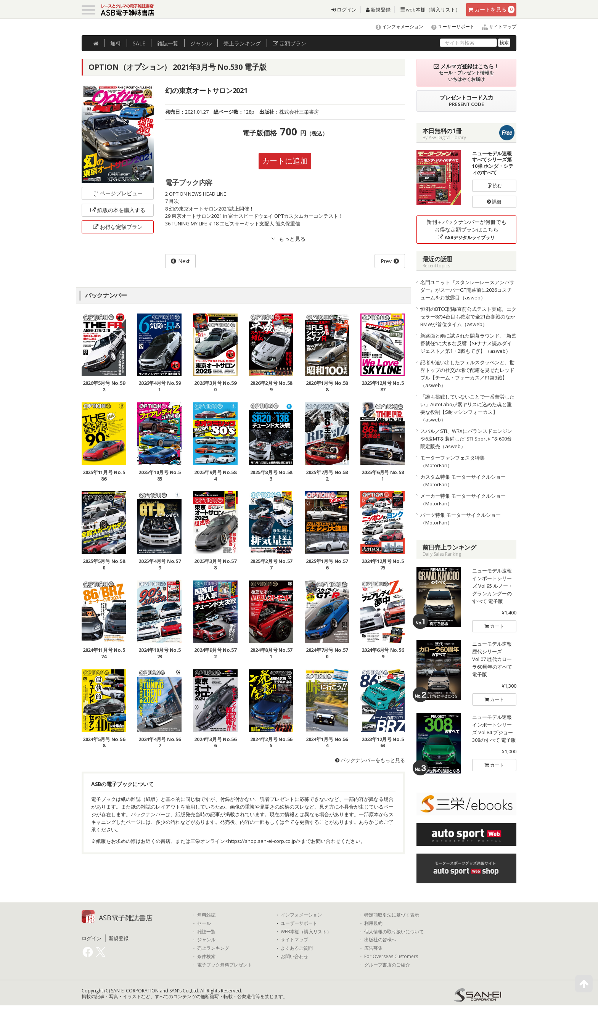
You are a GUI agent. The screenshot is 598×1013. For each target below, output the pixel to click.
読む (494, 185)
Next (184, 261)
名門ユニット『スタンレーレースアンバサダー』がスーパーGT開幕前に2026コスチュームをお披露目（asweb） (467, 290)
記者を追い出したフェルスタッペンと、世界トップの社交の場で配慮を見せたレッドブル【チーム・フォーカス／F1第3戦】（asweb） (467, 374)
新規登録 (378, 9)
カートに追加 (285, 161)
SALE (139, 43)
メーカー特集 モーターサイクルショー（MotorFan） (463, 499)
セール (204, 923)
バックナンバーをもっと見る (370, 760)
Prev (386, 261)
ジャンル (201, 43)
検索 (504, 42)
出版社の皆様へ (380, 940)
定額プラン (289, 43)
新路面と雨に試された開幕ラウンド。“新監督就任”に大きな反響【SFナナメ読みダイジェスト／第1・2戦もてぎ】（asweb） (468, 343)
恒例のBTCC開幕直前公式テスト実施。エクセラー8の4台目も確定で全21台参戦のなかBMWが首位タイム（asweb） (468, 317)
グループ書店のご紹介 (387, 965)
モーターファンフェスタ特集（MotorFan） (452, 461)
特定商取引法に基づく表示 (391, 915)
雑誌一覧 (206, 932)
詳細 (494, 201)
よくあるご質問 (297, 948)
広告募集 (373, 948)
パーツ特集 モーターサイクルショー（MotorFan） (460, 518)
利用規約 (373, 923)
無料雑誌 (206, 915)
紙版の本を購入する (117, 210)
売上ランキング (213, 948)
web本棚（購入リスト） (430, 9)
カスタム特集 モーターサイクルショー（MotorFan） (463, 480)
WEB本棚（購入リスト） (306, 932)
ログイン (344, 9)
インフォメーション (396, 26)
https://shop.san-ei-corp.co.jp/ (263, 841)
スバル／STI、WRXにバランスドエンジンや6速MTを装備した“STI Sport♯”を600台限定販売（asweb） (466, 439)
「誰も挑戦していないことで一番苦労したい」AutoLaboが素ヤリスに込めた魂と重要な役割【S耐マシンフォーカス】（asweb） (467, 408)
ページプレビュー (118, 193)
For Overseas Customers (391, 957)
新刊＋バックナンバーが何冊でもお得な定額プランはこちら (466, 229)
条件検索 (206, 957)
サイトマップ (496, 26)
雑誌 (167, 43)
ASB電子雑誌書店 (126, 917)
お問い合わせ (294, 957)
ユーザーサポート (449, 26)
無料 (115, 43)
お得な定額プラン (118, 226)
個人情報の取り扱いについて (394, 932)
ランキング (242, 43)
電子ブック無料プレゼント (224, 965)
